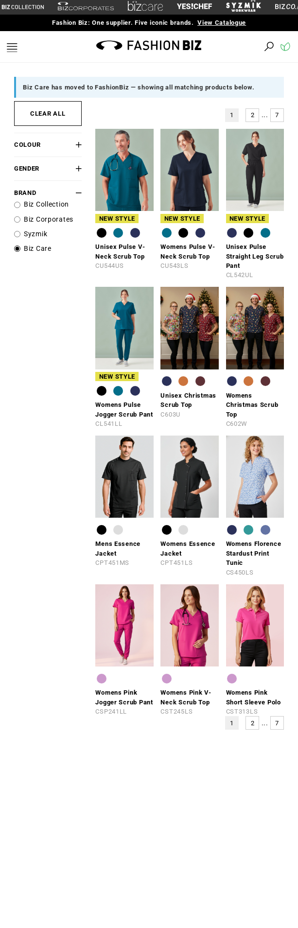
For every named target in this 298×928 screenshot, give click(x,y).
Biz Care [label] (38, 249)
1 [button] (232, 115)
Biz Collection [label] (46, 204)
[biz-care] (145, 7)
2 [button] (253, 115)
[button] (76, 144)
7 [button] (277, 115)
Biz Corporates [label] (48, 219)
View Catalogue (221, 22)
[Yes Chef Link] (194, 7)
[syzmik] (243, 7)
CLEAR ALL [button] (47, 113)
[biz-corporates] (86, 7)
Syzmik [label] (35, 234)
